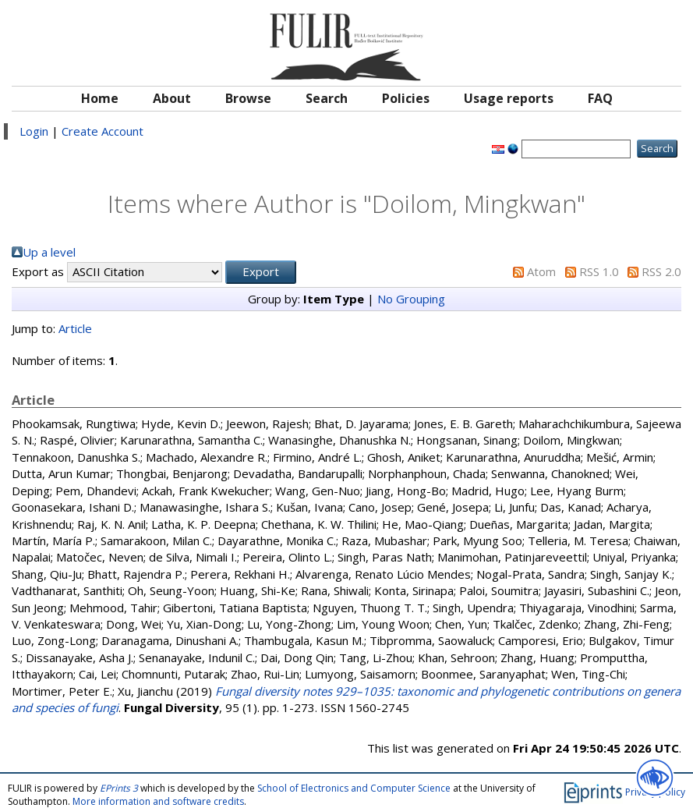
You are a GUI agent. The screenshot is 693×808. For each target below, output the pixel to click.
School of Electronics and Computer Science (354, 788)
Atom (541, 271)
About (172, 98)
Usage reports (508, 98)
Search (327, 98)
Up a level (49, 252)
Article (75, 328)
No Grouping (411, 299)
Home (99, 98)
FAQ (600, 98)
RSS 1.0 (599, 271)
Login (33, 131)
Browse (248, 98)
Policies (406, 98)
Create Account (102, 131)
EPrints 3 (119, 788)
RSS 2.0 (661, 271)
